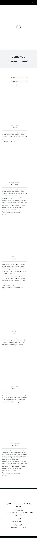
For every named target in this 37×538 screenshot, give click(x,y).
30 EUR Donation (14, 386)
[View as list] (19, 85)
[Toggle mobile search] (32, 2)
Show (14, 81)
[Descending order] (26, 77)
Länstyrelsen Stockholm (18, 527)
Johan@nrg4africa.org (18, 521)
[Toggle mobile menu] (34, 2)
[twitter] (17, 532)
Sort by (13, 77)
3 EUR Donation (14, 331)
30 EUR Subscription (15, 443)
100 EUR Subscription (14, 182)
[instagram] (19, 532)
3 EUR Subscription (14, 256)
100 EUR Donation (14, 125)
